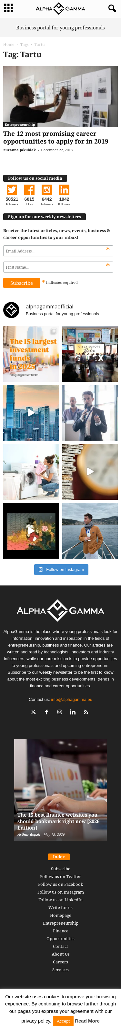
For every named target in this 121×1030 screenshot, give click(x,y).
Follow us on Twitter (60, 876)
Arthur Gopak (28, 834)
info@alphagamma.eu (71, 699)
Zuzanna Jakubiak (19, 149)
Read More (87, 1021)
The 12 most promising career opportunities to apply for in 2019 (55, 137)
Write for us (60, 907)
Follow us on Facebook (60, 884)
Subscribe (60, 869)
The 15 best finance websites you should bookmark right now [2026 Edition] (58, 821)
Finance (60, 931)
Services (60, 969)
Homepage (60, 915)
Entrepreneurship (20, 124)
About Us (61, 954)
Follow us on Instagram (60, 892)
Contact (60, 946)
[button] (111, 9)
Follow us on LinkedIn (60, 900)
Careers (60, 962)
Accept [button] (63, 1021)
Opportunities (60, 938)
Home (8, 44)
